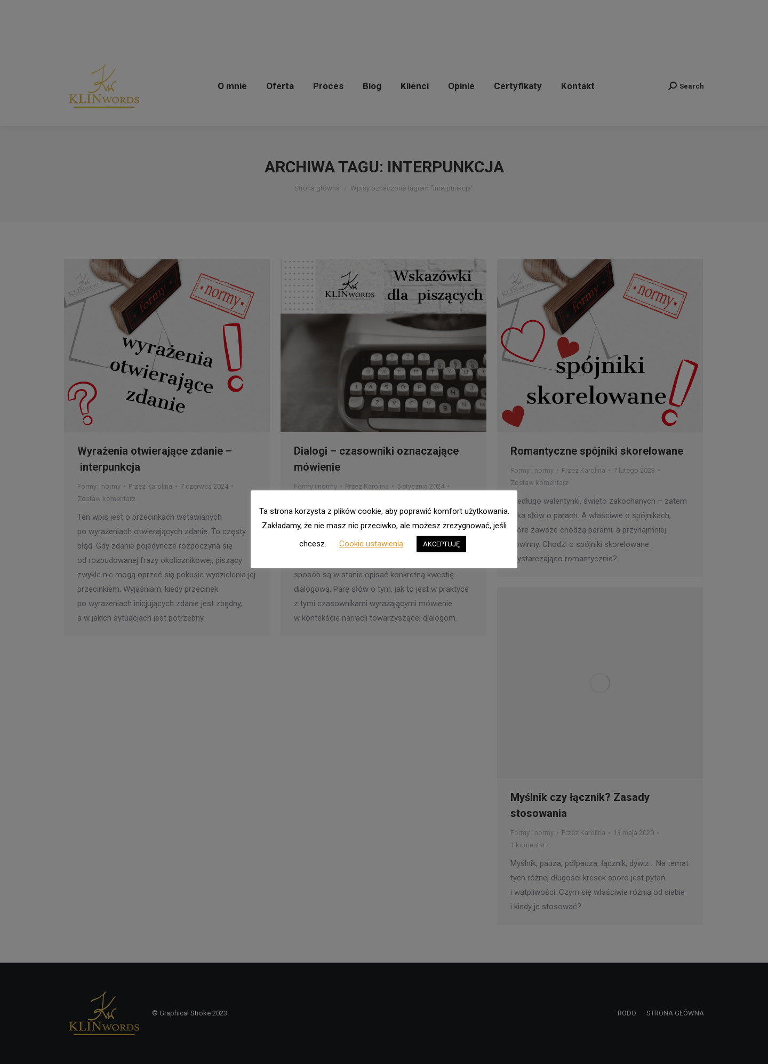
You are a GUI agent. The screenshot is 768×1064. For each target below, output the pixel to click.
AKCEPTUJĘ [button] (441, 544)
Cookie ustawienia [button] (371, 544)
